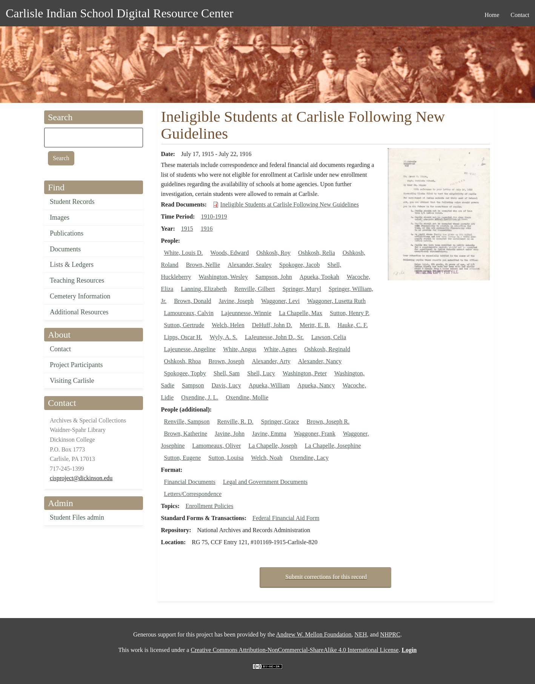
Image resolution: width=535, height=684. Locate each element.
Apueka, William (269, 385)
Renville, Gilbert (254, 289)
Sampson (193, 385)
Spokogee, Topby (185, 373)
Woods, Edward (230, 252)
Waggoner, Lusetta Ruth (336, 301)
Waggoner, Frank (314, 433)
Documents (65, 249)
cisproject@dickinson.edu (81, 478)
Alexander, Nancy (320, 361)
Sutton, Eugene (182, 457)
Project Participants (76, 365)
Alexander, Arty (271, 361)
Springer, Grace (280, 421)
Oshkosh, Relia (316, 252)
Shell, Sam (227, 373)
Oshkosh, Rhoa (182, 361)
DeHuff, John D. (272, 325)
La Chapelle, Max (300, 313)
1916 (207, 228)
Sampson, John (273, 277)
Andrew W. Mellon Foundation (314, 634)
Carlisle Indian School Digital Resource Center (119, 13)
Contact (60, 349)
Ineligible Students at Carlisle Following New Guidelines (289, 204)
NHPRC (390, 634)
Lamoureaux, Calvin (189, 313)
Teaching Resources (77, 280)
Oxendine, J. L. (199, 397)
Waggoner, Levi (280, 301)
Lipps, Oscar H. (183, 337)
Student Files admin (77, 517)
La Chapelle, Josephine (333, 445)
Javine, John (229, 433)
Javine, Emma (269, 433)
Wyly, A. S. (223, 337)
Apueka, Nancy (316, 385)
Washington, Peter (305, 373)
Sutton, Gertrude (184, 325)
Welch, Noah (267, 457)
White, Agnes (280, 349)
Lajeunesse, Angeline (190, 349)
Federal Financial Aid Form (285, 518)
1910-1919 (214, 216)
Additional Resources (79, 312)
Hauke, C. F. (353, 325)
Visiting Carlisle (72, 380)
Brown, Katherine (186, 433)
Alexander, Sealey (250, 265)
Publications (66, 233)
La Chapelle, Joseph (272, 445)
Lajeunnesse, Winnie (246, 313)
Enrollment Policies (210, 506)
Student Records (72, 201)
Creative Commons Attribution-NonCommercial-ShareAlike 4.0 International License (294, 650)
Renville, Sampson (187, 421)
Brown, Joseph (226, 361)
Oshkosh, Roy (273, 252)
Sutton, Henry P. (349, 313)
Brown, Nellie (203, 265)
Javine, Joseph (236, 301)
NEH (361, 634)
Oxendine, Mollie (247, 397)
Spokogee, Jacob (299, 265)
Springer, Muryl (302, 289)
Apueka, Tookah (319, 277)
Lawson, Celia (328, 337)
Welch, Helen (228, 325)
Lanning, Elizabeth (204, 289)
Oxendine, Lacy (309, 457)
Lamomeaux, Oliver (216, 445)
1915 (187, 228)
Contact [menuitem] (519, 15)
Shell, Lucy (261, 373)
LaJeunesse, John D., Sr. (274, 337)
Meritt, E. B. (315, 325)
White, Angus (239, 349)
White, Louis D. (183, 252)
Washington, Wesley (223, 277)
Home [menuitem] (491, 15)
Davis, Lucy (226, 385)
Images (59, 217)
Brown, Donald (192, 301)
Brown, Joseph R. (327, 421)
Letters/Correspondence (193, 494)
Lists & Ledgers (72, 264)
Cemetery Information (80, 296)
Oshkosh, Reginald (327, 349)
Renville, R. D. (235, 421)
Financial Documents (189, 482)
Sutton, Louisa (225, 457)
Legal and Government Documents (265, 482)
